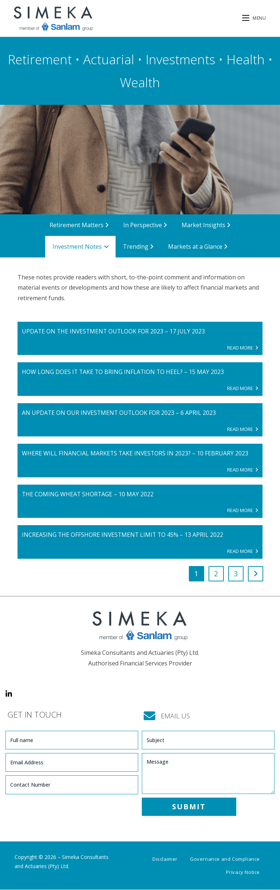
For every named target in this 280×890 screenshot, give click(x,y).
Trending (138, 246)
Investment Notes (80, 246)
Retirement (40, 59)
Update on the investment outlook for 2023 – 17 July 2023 (114, 331)
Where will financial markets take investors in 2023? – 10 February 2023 (136, 454)
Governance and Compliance (225, 859)
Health (245, 59)
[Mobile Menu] (254, 18)
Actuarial (108, 59)
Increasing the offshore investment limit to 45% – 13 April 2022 (123, 535)
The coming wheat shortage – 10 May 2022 (88, 494)
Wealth (140, 82)
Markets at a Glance (198, 246)
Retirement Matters (79, 225)
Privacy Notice (243, 872)
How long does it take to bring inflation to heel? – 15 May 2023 (124, 372)
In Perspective (145, 225)
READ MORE (242, 347)
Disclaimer (165, 859)
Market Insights (206, 225)
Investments (180, 59)
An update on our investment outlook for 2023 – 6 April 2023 (120, 413)
